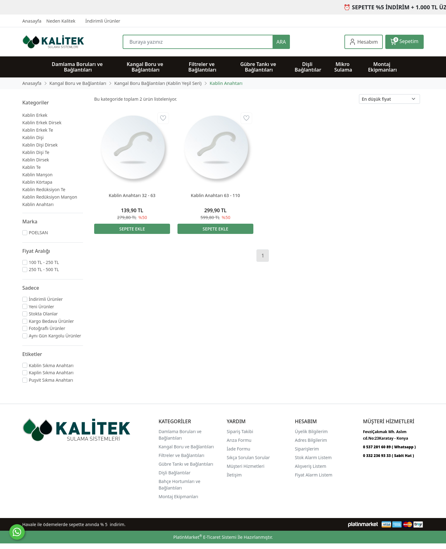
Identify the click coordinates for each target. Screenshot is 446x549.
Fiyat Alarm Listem (313, 475)
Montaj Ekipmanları (178, 496)
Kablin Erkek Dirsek (41, 122)
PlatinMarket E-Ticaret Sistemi (204, 537)
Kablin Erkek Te (37, 130)
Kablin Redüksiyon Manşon (49, 197)
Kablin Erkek (34, 115)
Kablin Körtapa (37, 182)
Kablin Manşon (37, 175)
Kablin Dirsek (35, 160)
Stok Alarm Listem (313, 457)
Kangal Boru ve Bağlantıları (186, 447)
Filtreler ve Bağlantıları (181, 455)
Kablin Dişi (33, 137)
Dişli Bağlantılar (174, 473)
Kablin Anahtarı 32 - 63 (132, 195)
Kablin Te (31, 167)
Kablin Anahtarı (38, 204)
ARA (281, 41)
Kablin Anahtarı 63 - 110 (215, 195)
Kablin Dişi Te (35, 152)
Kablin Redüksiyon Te (43, 189)
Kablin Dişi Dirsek (40, 145)
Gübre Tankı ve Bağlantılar (185, 464)
